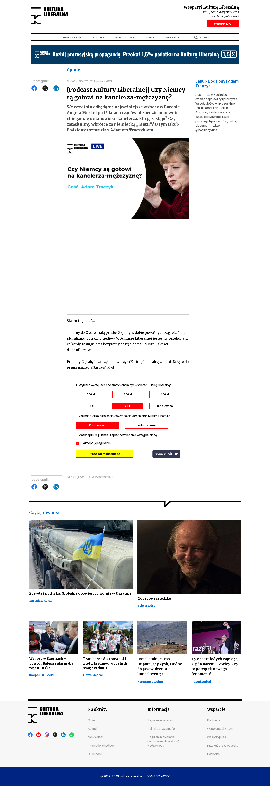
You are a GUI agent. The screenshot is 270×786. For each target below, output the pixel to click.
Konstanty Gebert (151, 683)
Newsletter (95, 737)
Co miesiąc (97, 426)
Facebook (34, 89)
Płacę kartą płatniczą (104, 455)
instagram (45, 734)
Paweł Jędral (93, 678)
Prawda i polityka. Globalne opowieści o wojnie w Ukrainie (73, 597)
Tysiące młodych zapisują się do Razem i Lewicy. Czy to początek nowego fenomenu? (215, 668)
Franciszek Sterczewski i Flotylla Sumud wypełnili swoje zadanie (106, 666)
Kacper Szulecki (41, 678)
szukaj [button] (204, 38)
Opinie (150, 38)
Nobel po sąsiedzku (154, 600)
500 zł (91, 395)
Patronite (213, 754)
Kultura (98, 38)
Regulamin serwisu (160, 720)
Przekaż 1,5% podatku (222, 745)
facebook (30, 734)
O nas (91, 720)
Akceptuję (97, 444)
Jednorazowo (146, 426)
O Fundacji (95, 754)
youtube (37, 734)
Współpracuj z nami (220, 728)
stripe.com (166, 455)
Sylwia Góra (146, 608)
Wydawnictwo (174, 38)
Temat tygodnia (71, 38)
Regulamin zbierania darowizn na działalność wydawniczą (163, 741)
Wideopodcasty (125, 38)
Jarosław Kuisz (40, 607)
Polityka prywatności (161, 728)
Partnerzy (213, 720)
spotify (66, 734)
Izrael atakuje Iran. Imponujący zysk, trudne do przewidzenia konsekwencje (159, 668)
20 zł (128, 407)
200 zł (128, 395)
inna (165, 407)
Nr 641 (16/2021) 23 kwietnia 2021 (90, 82)
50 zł (91, 407)
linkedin (59, 734)
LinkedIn (56, 89)
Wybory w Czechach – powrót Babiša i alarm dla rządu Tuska (51, 666)
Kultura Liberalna (57, 16)
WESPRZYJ (222, 24)
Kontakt (93, 728)
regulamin (104, 444)
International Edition (101, 745)
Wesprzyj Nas (216, 737)
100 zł (165, 395)
